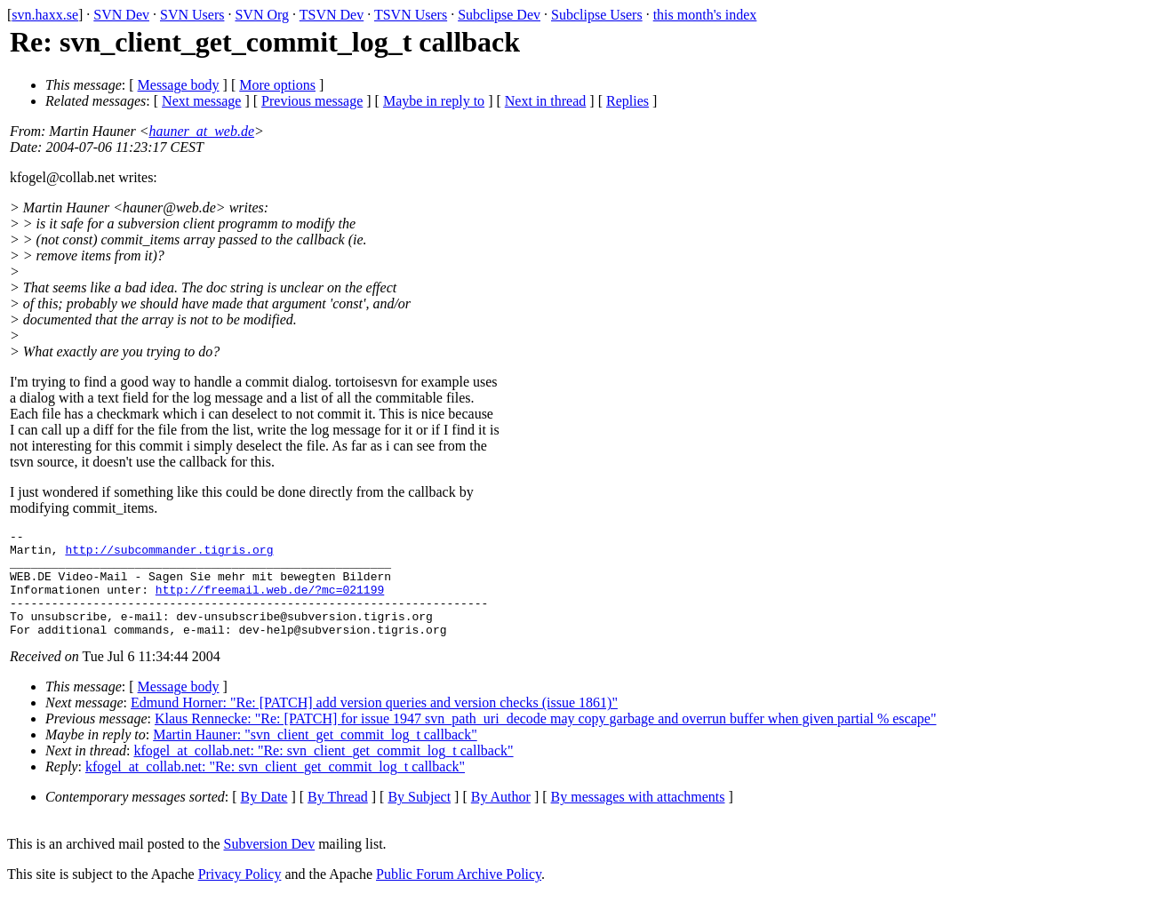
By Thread (338, 818)
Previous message (312, 100)
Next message (201, 100)
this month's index (705, 14)
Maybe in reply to (433, 100)
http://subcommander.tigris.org (169, 555)
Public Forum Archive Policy (458, 895)
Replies (627, 100)
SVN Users (192, 14)
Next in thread (546, 100)
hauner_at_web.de (201, 131)
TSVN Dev (332, 14)
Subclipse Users (597, 14)
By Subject (419, 818)
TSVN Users (410, 14)
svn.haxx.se (45, 14)
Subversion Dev (270, 865)
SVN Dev (121, 14)
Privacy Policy (240, 895)
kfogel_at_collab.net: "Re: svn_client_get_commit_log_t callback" (323, 771)
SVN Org (262, 14)
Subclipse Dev (499, 14)
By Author (501, 818)
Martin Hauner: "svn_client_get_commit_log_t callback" (315, 755)
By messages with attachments (638, 818)
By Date (264, 818)
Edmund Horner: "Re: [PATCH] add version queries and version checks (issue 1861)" (374, 723)
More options (277, 84)
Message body (179, 84)
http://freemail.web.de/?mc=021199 (270, 603)
